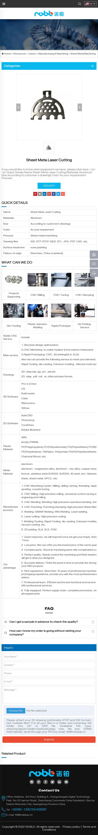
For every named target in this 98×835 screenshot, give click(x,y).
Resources (19, 53)
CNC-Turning (61, 295)
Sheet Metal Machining (83, 53)
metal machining (47, 235)
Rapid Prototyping (34, 354)
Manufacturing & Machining (53, 53)
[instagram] (31, 782)
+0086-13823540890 (28, 809)
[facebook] (45, 782)
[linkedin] (59, 782)
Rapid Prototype (61, 325)
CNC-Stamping (85, 295)
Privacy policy (71, 826)
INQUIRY (49, 185)
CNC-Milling (38, 295)
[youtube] (66, 782)
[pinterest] (38, 782)
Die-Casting (14, 325)
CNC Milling (31, 494)
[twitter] (52, 782)
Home (7, 53)
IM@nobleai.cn (76, 731)
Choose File (16, 711)
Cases (32, 53)
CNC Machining (33, 349)
